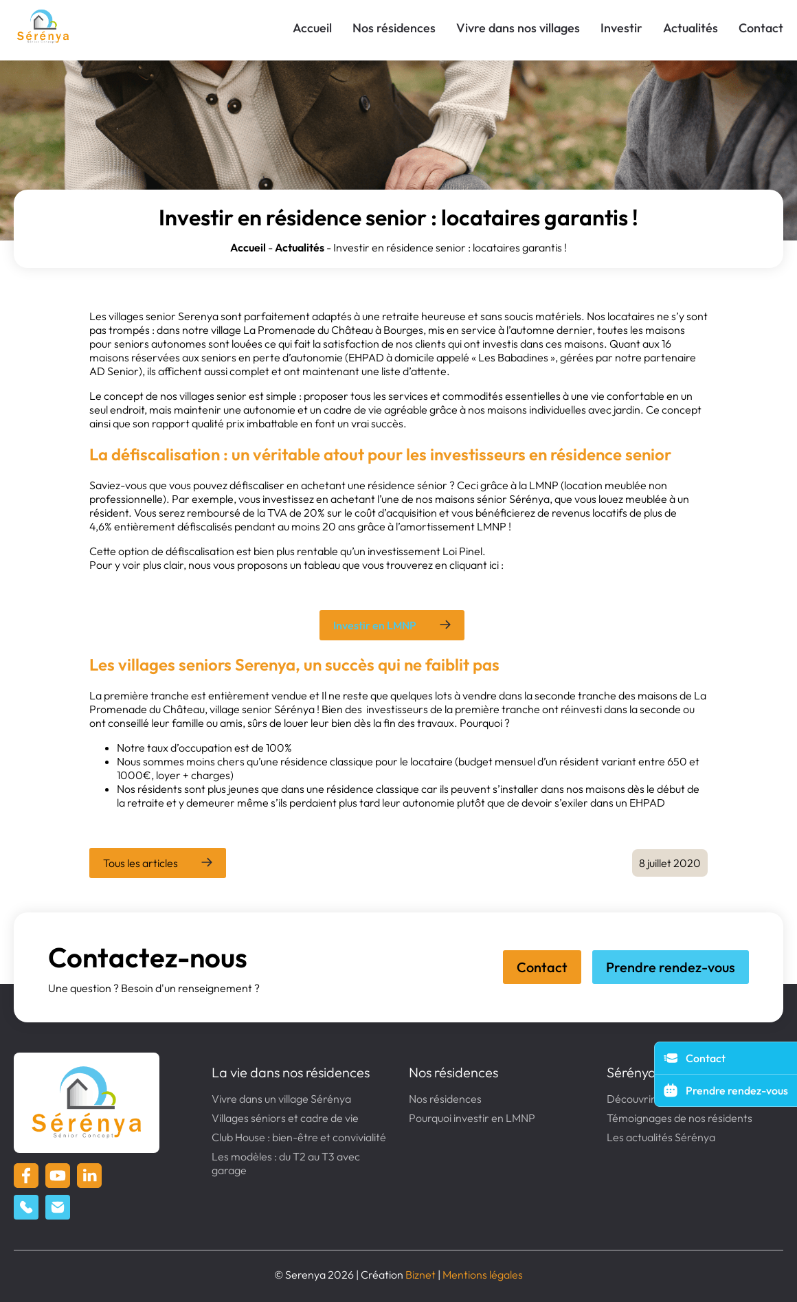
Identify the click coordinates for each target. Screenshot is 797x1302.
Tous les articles (140, 863)
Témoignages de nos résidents (679, 1118)
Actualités (690, 28)
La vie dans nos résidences (291, 1072)
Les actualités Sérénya (661, 1137)
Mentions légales (482, 1274)
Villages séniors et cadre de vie (285, 1118)
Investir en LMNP (374, 625)
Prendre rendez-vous (670, 967)
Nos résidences (394, 28)
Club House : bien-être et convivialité (299, 1137)
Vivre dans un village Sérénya (281, 1098)
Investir (621, 28)
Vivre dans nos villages (518, 28)
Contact (761, 28)
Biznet (420, 1274)
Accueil (312, 28)
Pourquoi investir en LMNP (472, 1118)
